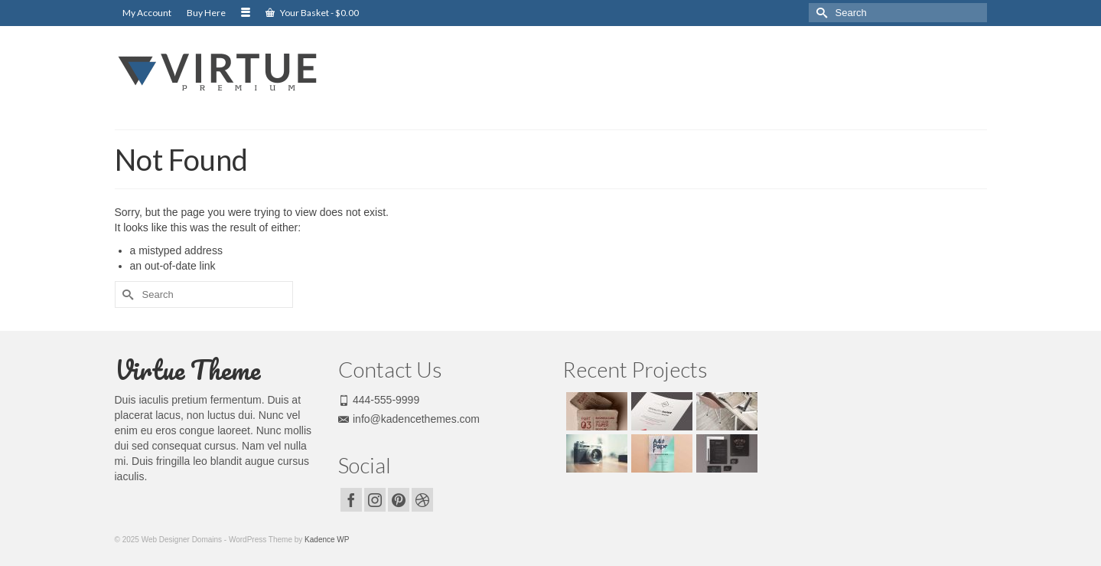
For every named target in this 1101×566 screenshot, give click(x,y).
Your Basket (312, 12)
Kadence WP (327, 539)
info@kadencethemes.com (409, 419)
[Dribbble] (422, 500)
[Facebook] (351, 500)
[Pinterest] (398, 500)
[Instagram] (375, 500)
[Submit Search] (820, 12)
